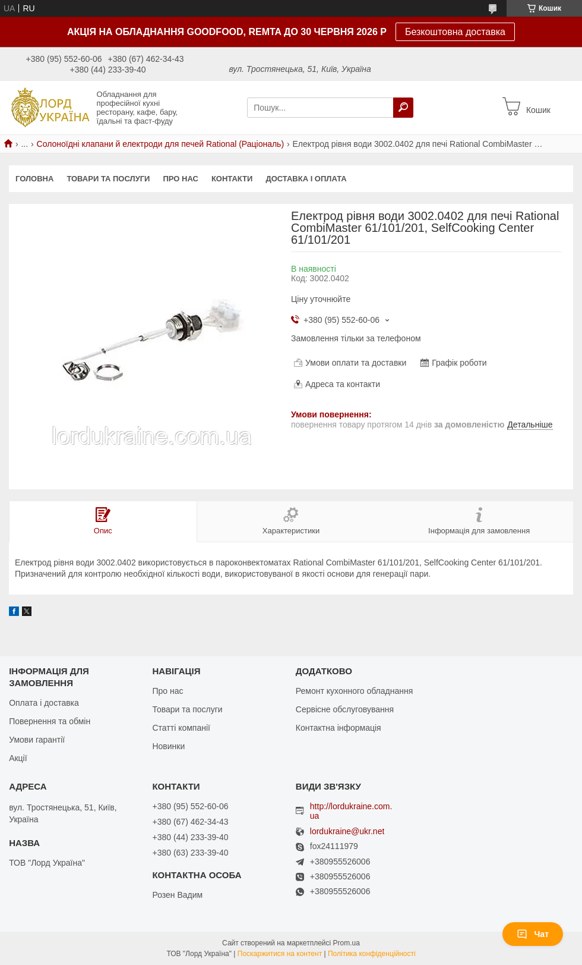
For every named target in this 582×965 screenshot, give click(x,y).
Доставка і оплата (305, 178)
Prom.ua (346, 943)
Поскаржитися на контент (280, 954)
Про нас (180, 178)
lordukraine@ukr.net (347, 831)
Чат (533, 934)
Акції (18, 758)
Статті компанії (181, 728)
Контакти (232, 178)
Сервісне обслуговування (345, 709)
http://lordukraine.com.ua (351, 811)
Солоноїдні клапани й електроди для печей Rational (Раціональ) (160, 144)
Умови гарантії (37, 739)
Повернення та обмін (49, 721)
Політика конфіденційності (372, 954)
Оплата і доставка (44, 703)
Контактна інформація (338, 728)
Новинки (168, 746)
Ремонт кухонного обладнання (354, 691)
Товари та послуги (108, 178)
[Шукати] (403, 108)
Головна (34, 178)
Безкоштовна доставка (455, 32)
